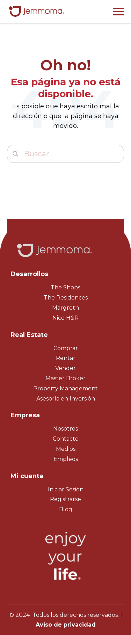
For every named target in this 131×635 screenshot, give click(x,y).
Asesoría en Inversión (65, 398)
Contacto (66, 438)
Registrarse (65, 499)
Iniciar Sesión (65, 489)
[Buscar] (65, 154)
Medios (65, 449)
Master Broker (65, 378)
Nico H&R (65, 318)
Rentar (65, 358)
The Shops (65, 287)
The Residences (66, 297)
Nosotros (65, 428)
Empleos (65, 459)
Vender (65, 368)
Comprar (65, 348)
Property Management (65, 388)
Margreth (65, 307)
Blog (65, 509)
